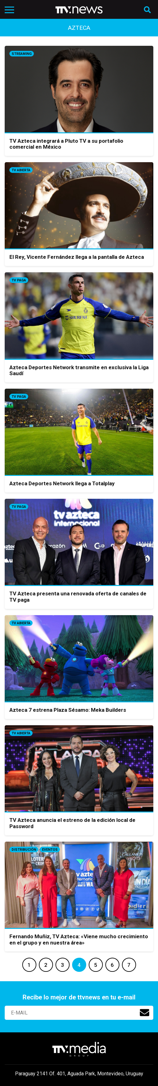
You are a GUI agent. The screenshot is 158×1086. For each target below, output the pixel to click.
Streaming (22, 54)
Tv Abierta (21, 170)
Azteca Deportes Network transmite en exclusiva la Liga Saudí (79, 370)
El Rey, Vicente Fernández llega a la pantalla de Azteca (76, 257)
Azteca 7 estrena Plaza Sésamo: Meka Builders (67, 710)
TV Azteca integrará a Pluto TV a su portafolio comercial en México (66, 144)
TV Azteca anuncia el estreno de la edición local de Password (72, 823)
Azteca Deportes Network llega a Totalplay (62, 483)
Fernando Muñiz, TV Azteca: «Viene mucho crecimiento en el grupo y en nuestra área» (78, 939)
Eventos (50, 850)
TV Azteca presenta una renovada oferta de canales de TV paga (77, 596)
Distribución (24, 850)
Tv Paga (19, 280)
